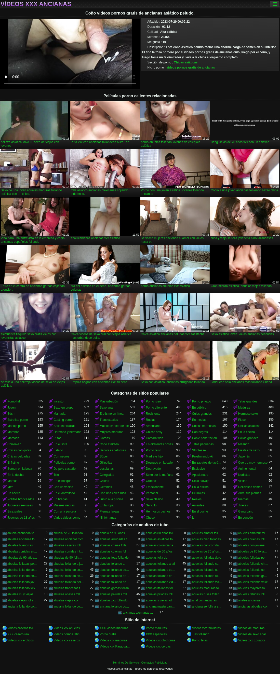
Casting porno (63, 420)
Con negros (200, 432)
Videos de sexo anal (252, 634)
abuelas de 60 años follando (161, 551)
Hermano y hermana (67, 432)
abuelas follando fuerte (207, 576)
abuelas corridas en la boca (22, 551)
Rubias (150, 420)
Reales (197, 499)
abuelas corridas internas (69, 551)
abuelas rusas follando (207, 594)
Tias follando (200, 634)
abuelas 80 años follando (161, 533)
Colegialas (107, 475)
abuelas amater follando (207, 533)
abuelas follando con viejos (253, 570)
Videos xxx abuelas (67, 628)
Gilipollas (106, 462)
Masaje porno (16, 426)
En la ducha (15, 475)
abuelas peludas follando (115, 594)
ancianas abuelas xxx (253, 606)
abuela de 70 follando (68, 533)
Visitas (242, 481)
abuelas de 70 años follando (207, 551)
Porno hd (13, 401)
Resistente (153, 413)
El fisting (13, 462)
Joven (11, 407)
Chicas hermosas (204, 426)
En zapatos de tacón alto (207, 462)
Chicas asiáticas (185, 62)
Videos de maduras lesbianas (253, 628)
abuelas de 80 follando (253, 551)
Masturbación (109, 401)
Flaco (242, 420)
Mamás (12, 481)
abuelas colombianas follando (161, 545)
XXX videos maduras (114, 628)
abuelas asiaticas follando (161, 539)
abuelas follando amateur (115, 563)
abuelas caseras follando (69, 545)
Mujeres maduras (111, 432)
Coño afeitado (109, 444)
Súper (104, 456)
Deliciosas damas (250, 487)
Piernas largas (109, 511)
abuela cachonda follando (22, 533)
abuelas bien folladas (206, 539)
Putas (57, 438)
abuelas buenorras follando (22, 545)
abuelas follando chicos (253, 563)
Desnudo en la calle (159, 462)
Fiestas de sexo (249, 450)
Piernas (243, 499)
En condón (245, 517)
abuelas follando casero (207, 563)
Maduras (244, 407)
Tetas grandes (247, 401)
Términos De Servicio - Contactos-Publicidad (140, 662)
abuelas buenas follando (253, 539)
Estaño (58, 450)
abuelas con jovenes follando (253, 545)
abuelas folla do (156, 557)
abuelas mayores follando (253, 588)
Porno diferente (156, 407)
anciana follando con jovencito (22, 606)
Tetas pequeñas (203, 444)
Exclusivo (198, 468)
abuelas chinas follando (115, 545)
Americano (153, 426)
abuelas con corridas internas (207, 545)
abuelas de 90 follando (69, 557)
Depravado (153, 468)
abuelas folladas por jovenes (253, 557)
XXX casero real (18, 634)
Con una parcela (65, 511)
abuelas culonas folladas (115, 551)
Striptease (199, 450)
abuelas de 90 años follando (22, 557)
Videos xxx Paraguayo (115, 646)
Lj (193, 517)
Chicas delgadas (18, 456)
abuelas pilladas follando (161, 594)
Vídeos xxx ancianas (36, 4)
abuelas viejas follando (22, 600)
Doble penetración (204, 438)
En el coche (200, 511)
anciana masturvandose (161, 606)
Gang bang (245, 511)
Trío (56, 475)
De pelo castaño (65, 468)
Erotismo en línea (111, 413)
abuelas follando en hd (115, 576)
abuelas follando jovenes (22, 582)
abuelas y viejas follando (161, 600)
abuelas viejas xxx (66, 600)
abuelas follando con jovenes (115, 570)
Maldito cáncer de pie (114, 426)
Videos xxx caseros (67, 640)
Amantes (198, 505)
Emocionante (155, 487)
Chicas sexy (154, 432)
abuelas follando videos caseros (161, 582)
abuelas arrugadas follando (115, 539)
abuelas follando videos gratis (207, 582)
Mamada (59, 413)
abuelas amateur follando (253, 533)
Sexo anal (106, 407)
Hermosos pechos (158, 511)
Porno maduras (156, 628)
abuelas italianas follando (161, 588)
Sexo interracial (64, 426)
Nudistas (244, 475)
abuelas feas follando (114, 557)
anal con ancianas (204, 600)
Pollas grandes (248, 438)
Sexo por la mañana (159, 475)
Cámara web (154, 438)
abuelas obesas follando (69, 594)
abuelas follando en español (69, 576)
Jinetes (243, 505)
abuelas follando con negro (161, 570)
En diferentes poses (159, 444)
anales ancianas (249, 600)
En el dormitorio (64, 493)
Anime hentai (247, 468)
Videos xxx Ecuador (251, 640)
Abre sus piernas (249, 493)
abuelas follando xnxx (253, 582)
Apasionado (200, 475)
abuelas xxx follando (113, 600)
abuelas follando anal (160, 563)
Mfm (10, 487)
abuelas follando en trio (161, 576)
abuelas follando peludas (69, 582)
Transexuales (109, 420)
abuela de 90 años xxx (115, 533)
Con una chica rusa (113, 493)
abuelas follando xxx (21, 588)
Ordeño (151, 481)
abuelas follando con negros (207, 570)
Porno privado (201, 401)
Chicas (104, 481)
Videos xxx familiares (206, 628)
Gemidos (106, 487)
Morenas (13, 432)
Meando (243, 444)
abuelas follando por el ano (115, 582)
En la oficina (200, 487)
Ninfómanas (108, 517)
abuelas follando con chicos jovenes (22, 570)
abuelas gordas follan (114, 588)
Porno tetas (200, 640)
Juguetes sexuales (20, 505)
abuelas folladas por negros (22, 563)
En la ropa (107, 505)
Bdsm (11, 413)
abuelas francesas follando (69, 588)
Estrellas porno (17, 420)
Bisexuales (14, 511)
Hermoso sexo (248, 413)
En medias (199, 420)
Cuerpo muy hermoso (253, 462)
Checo (150, 517)
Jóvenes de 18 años (21, 517)
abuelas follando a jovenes (69, 563)
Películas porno (64, 462)
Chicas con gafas (19, 450)
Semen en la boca (19, 468)
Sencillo (151, 505)
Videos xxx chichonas (160, 640)
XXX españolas (156, 634)
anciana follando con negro (69, 606)
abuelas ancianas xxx (68, 539)
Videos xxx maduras (113, 640)
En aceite (13, 493)
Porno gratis (108, 634)
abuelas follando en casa (22, 576)
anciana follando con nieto (115, 606)
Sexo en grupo (63, 407)
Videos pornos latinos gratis (69, 634)
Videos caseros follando (22, 628)
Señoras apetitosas (113, 450)
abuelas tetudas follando (253, 594)
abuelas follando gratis (253, 576)
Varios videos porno (67, 517)
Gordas (105, 438)
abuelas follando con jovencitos (69, 570)
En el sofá (60, 444)
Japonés (244, 456)
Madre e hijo (154, 456)
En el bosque (62, 481)
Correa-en (14, 444)
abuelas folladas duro (206, 557)
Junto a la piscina (111, 499)
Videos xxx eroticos (20, 640)
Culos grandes (202, 413)
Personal (152, 493)
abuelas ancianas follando (22, 539)
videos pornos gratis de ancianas (190, 67)
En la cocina (246, 432)
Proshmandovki (202, 456)
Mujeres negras (64, 505)
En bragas (61, 499)
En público (199, 407)
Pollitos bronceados (20, 499)
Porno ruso (153, 401)
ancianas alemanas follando (138, 612)
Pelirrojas (198, 493)
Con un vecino (63, 487)
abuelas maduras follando (207, 588)
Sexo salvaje (200, 481)
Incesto (58, 401)
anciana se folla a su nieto (207, 606)
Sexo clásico (154, 499)
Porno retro (153, 450)
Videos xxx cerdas (158, 646)
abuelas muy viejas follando (22, 594)
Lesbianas (107, 468)
